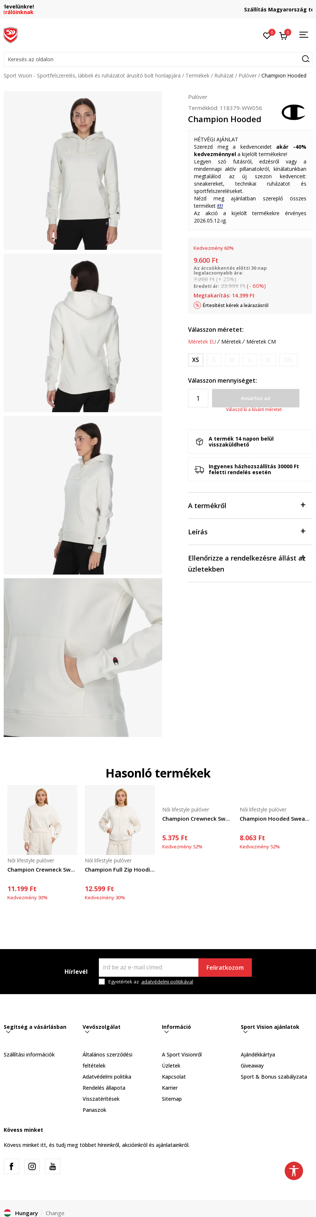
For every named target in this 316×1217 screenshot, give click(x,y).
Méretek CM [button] (261, 342)
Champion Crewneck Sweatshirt (42, 869)
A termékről (246, 505)
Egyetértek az (150, 982)
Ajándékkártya (258, 1054)
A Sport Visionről (182, 1054)
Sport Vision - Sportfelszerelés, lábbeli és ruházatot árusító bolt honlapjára (92, 75)
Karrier (170, 1087)
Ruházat (224, 75)
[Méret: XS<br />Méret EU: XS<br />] (195, 360)
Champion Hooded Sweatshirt (275, 818)
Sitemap (172, 1098)
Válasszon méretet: (216, 329)
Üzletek (171, 1065)
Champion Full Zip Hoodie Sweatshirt (120, 869)
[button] (158, 59)
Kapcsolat (174, 1076)
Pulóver (248, 75)
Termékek (197, 75)
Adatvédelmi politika (107, 1076)
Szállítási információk (29, 1054)
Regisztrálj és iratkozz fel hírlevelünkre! (158, 6)
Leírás (246, 531)
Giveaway (252, 1065)
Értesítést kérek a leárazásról (235, 305)
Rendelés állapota (104, 1087)
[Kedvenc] (267, 35)
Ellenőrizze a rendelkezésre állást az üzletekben (247, 562)
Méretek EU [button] (202, 342)
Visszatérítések (101, 1098)
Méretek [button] (231, 342)
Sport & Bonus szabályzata (274, 1076)
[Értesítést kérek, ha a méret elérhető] (214, 360)
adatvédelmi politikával (167, 981)
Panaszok (94, 1109)
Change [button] (55, 1213)
